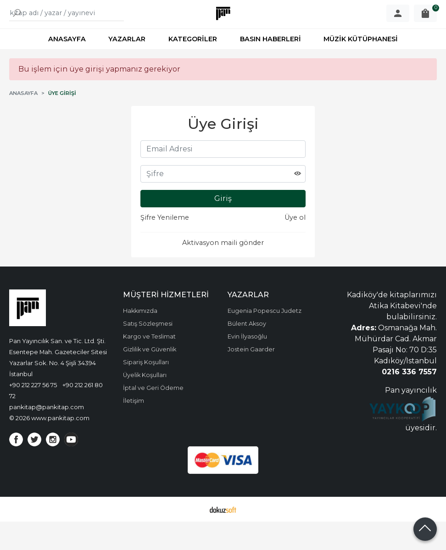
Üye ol (295, 246)
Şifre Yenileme (164, 246)
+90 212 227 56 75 (33, 413)
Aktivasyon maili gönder (223, 271)
